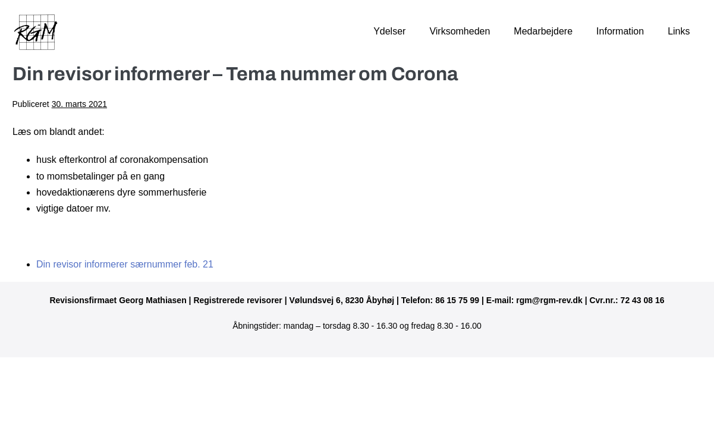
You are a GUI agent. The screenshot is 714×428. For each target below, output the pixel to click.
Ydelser (389, 31)
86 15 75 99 (457, 300)
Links (679, 31)
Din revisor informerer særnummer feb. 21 (124, 264)
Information (620, 31)
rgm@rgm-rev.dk (549, 300)
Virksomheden (459, 31)
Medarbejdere (543, 31)
